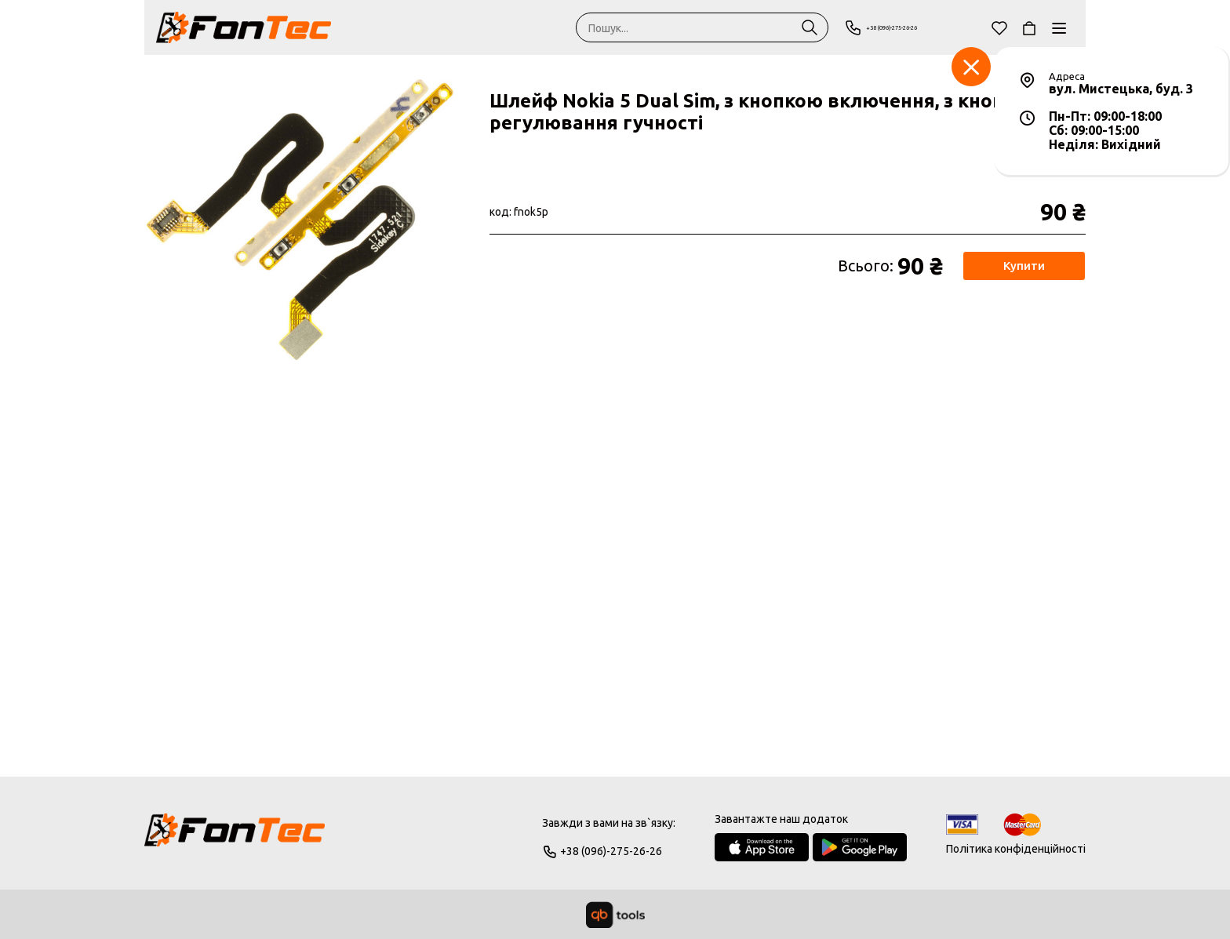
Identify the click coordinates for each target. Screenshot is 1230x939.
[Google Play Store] (860, 847)
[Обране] (999, 27)
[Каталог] (1059, 27)
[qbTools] (615, 915)
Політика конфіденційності (1016, 849)
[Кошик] (1029, 27)
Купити (1023, 266)
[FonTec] (243, 27)
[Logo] (234, 837)
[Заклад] (971, 66)
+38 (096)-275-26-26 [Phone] (906, 27)
